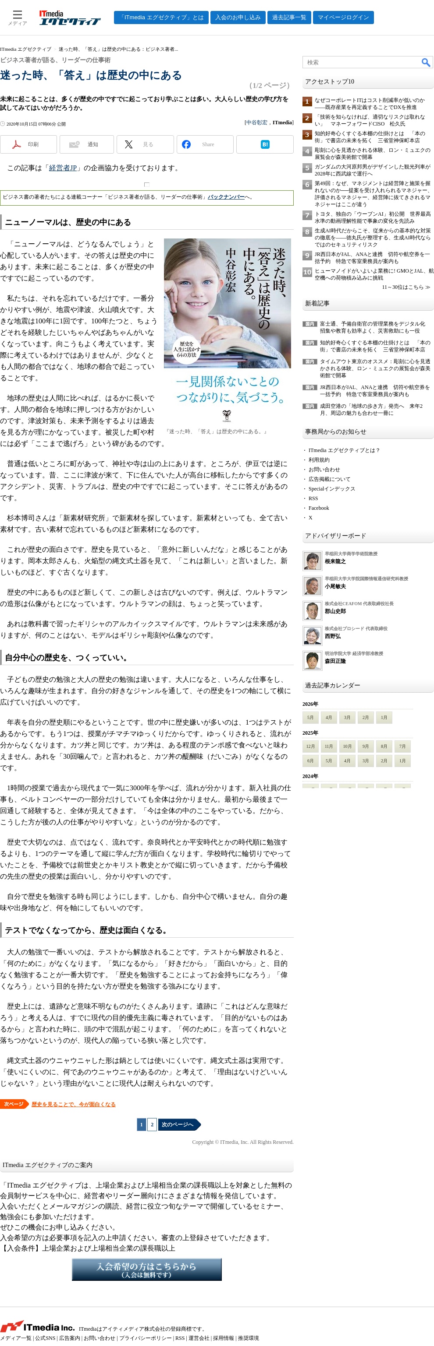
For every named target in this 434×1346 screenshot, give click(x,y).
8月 (384, 746)
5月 (310, 717)
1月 (384, 717)
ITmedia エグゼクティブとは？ (345, 450)
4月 (329, 717)
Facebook (319, 508)
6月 (310, 760)
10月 (347, 746)
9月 (366, 746)
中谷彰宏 (256, 122)
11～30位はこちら (403, 287)
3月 (347, 717)
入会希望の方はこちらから (147, 1269)
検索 (426, 62)
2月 (366, 717)
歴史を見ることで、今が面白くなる (74, 1104)
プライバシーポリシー (145, 1338)
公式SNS (45, 1338)
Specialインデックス (332, 489)
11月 (329, 746)
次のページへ (177, 1125)
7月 (402, 746)
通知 (93, 144)
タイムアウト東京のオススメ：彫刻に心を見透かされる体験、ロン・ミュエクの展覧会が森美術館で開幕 (375, 368)
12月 (310, 746)
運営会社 (199, 1338)
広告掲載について (330, 479)
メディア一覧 (16, 1338)
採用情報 (223, 1338)
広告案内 (69, 1338)
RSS (313, 498)
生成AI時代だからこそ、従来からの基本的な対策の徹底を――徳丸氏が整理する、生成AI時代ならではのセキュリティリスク (373, 238)
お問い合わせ (324, 469)
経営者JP (63, 168)
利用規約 (319, 460)
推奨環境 (248, 1338)
